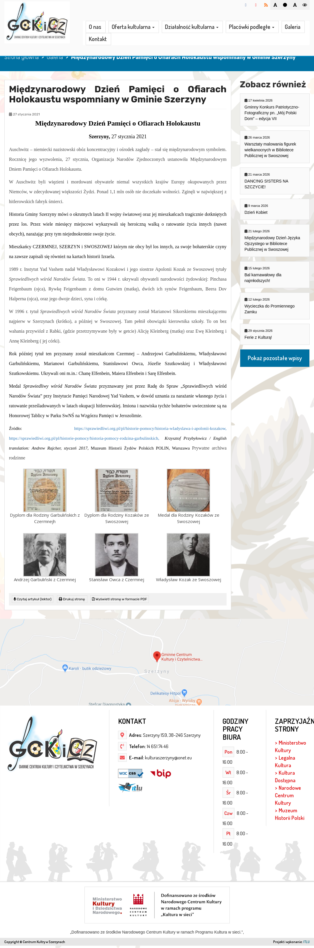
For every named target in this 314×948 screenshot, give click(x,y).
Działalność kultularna (191, 27)
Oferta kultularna (133, 27)
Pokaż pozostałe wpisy (275, 358)
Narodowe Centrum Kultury (288, 795)
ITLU (306, 942)
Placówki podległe (251, 27)
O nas (95, 27)
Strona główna (21, 57)
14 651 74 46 (157, 746)
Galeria (292, 27)
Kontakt (98, 39)
